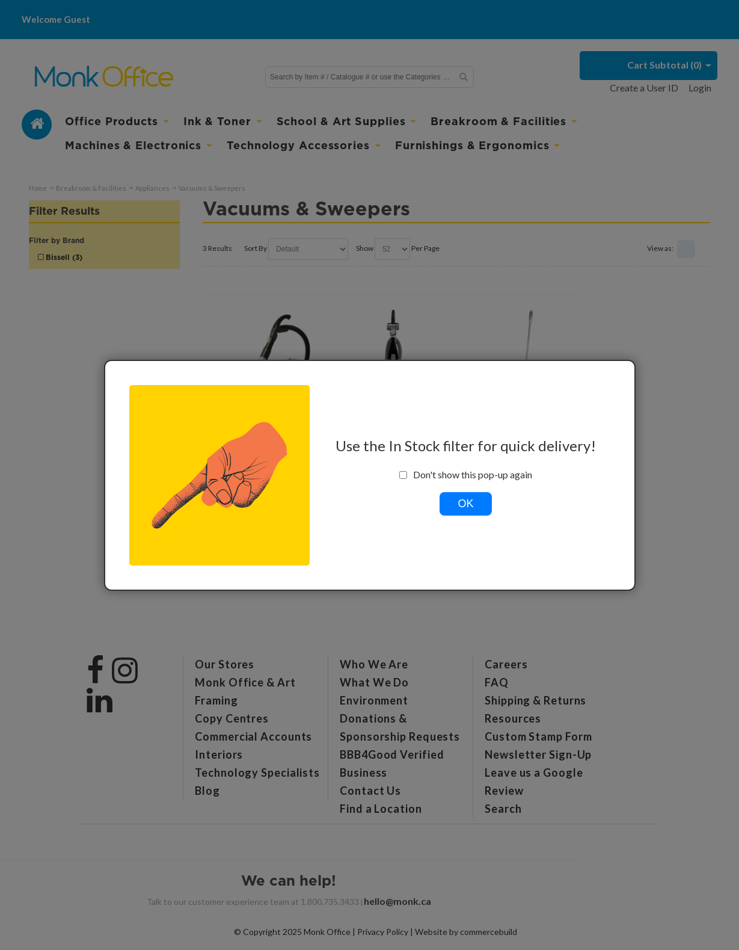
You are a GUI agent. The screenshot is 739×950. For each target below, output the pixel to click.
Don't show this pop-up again (465, 474)
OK (465, 504)
